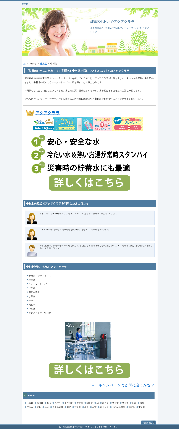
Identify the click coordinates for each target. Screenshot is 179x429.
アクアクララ (47, 113)
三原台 (30, 407)
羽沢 (69, 407)
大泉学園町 (57, 407)
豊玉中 (125, 403)
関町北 (90, 403)
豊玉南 (115, 403)
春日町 (40, 403)
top (24, 63)
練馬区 (43, 63)
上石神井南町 (118, 407)
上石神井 (69, 403)
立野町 (80, 403)
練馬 (142, 403)
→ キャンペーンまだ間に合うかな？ (123, 385)
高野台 (132, 407)
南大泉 (105, 403)
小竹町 (30, 403)
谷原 (47, 407)
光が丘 (58, 403)
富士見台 (104, 407)
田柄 (134, 403)
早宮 (94, 407)
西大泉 (77, 407)
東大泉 (142, 407)
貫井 (39, 407)
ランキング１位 (148, 423)
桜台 (86, 407)
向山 (49, 403)
